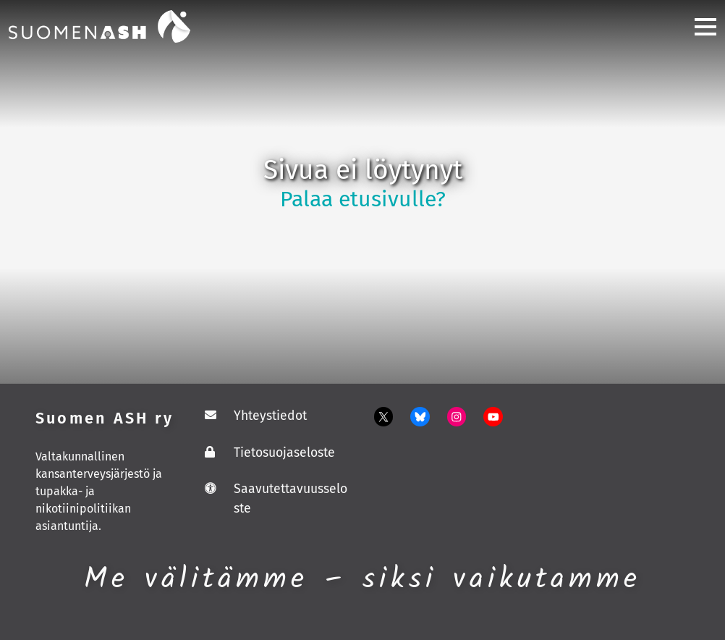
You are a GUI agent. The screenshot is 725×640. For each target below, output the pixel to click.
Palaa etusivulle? (363, 199)
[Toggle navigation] (699, 26)
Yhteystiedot (270, 416)
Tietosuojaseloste (284, 452)
